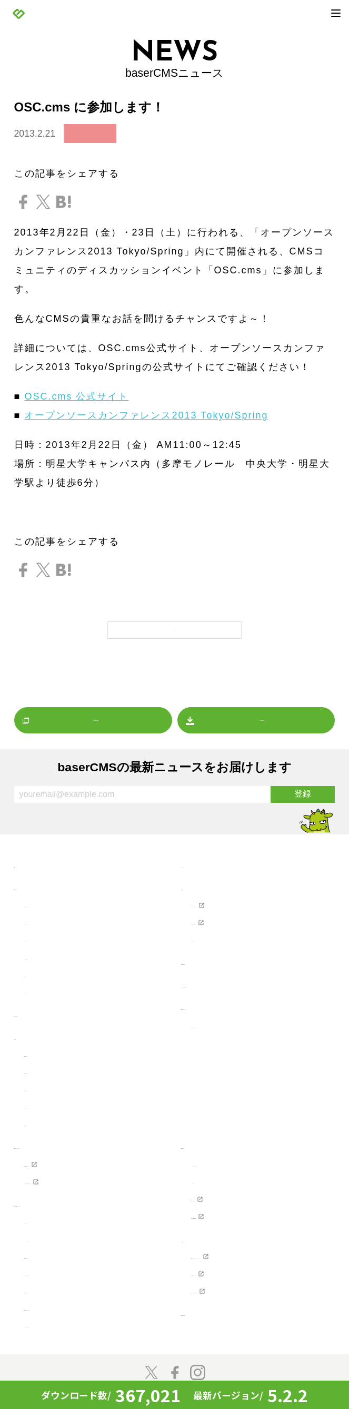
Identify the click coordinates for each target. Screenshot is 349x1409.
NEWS (29, 884)
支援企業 (201, 1235)
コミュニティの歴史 (69, 1235)
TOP (24, 861)
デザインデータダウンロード (256, 1021)
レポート (44, 970)
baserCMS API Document (249, 1212)
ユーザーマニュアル (236, 918)
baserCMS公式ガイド (73, 1160)
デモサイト (49, 1102)
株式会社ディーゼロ (236, 1281)
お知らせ (90, 134)
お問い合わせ (221, 936)
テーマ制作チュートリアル (84, 1177)
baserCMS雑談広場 (226, 1321)
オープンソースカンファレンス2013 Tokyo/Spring (146, 415)
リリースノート (59, 918)
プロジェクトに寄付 (69, 1269)
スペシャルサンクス (69, 1322)
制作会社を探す (216, 958)
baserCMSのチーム (68, 1252)
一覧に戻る (174, 626)
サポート (201, 884)
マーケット (49, 988)
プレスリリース (59, 936)
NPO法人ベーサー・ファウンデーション (257, 1258)
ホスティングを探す (226, 981)
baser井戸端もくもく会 (77, 1304)
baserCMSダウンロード (236, 1003)
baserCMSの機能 (63, 1068)
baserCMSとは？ (63, 1050)
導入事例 (44, 1120)
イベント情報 (54, 953)
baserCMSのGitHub (236, 1195)
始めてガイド (54, 1085)
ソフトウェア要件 (231, 1160)
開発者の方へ (54, 1287)
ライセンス (216, 1177)
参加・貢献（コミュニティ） (79, 1200)
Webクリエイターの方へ (70, 1143)
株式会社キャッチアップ (246, 1298)
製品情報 (34, 1033)
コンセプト (49, 1217)
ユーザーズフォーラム (241, 901)
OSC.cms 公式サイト (76, 396)
